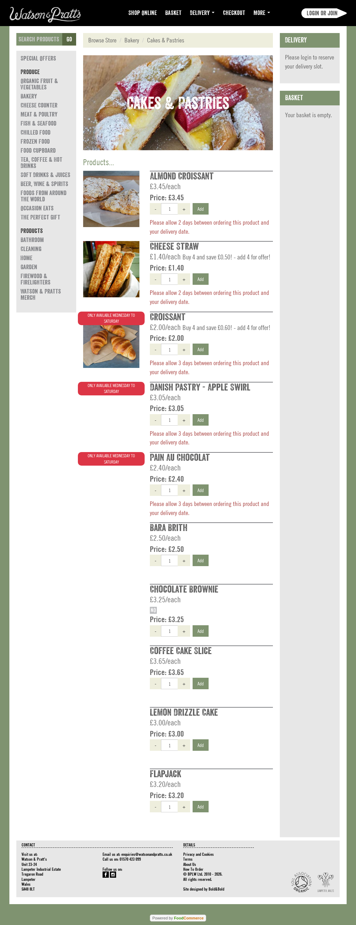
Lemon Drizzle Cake (184, 712)
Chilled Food (35, 132)
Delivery (202, 13)
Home (26, 258)
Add (200, 209)
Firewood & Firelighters (35, 279)
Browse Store (102, 40)
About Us (189, 864)
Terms (188, 859)
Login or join (322, 13)
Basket (173, 13)
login (306, 57)
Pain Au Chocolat (180, 457)
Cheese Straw (174, 246)
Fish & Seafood (38, 123)
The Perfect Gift (40, 217)
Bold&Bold (216, 889)
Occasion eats (37, 208)
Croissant (168, 317)
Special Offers (38, 58)
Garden (29, 267)
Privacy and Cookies (198, 854)
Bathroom (32, 240)
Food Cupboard (38, 150)
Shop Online (142, 13)
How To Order (193, 869)
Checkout (234, 13)
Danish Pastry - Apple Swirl (200, 387)
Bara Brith (168, 528)
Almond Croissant (182, 176)
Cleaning (31, 249)
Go (69, 39)
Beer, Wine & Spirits (44, 184)
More (261, 13)
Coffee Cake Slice (181, 651)
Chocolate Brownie (184, 589)
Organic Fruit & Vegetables (39, 84)
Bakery (29, 96)
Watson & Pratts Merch (41, 294)
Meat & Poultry (39, 114)
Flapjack (165, 774)
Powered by (177, 918)
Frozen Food (35, 141)
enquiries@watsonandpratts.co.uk (146, 854)
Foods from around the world (43, 196)
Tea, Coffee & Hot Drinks (41, 162)
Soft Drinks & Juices (45, 175)
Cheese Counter (39, 105)
